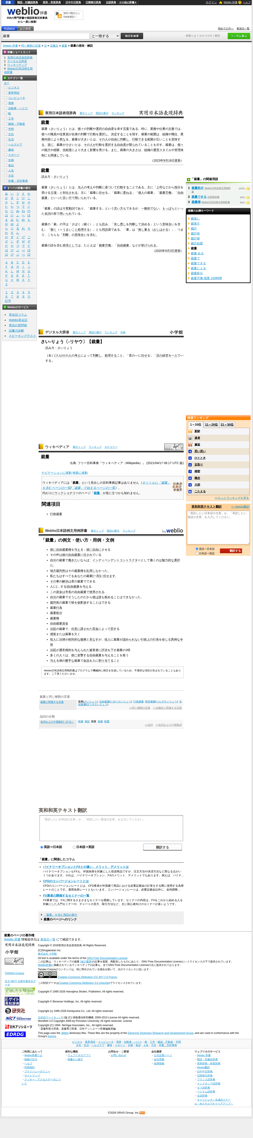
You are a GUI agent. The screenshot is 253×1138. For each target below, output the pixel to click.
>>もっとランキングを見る (232, 497)
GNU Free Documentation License (107, 958)
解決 (65, 581)
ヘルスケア (15, 144)
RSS (142, 1113)
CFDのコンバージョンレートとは (66, 881)
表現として (70, 245)
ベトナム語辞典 (206, 1091)
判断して (135, 224)
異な (63, 139)
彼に (53, 549)
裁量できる (199, 196)
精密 (197, 471)
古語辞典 (111, 2)
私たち (54, 576)
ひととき (200, 458)
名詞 (47, 213)
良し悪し (120, 224)
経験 (57, 150)
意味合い (168, 224)
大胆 (197, 484)
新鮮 (197, 431)
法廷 (53, 629)
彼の (65, 554)
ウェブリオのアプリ (79, 1055)
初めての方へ (226, 28)
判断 (90, 128)
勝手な (69, 660)
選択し (103, 134)
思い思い (200, 451)
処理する (84, 229)
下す (114, 650)
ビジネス (13, 87)
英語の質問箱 (18, 325)
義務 (83, 639)
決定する (117, 134)
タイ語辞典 (203, 1087)
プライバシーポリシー (37, 1071)
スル (58, 355)
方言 (11, 175)
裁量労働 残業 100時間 (206, 278)
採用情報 (159, 1063)
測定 (87, 721)
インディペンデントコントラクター (116, 560)
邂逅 (197, 444)
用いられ (81, 198)
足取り (198, 464)
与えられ (80, 650)
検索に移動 (80, 472)
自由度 (121, 144)
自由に (115, 139)
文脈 (171, 128)
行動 (93, 134)
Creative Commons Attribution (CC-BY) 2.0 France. (87, 977)
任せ (102, 192)
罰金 (95, 629)
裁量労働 (165, 192)
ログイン (211, 2)
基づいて (111, 187)
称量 (80, 721)
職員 (54, 134)
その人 (103, 139)
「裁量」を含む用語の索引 (60, 914)
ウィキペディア (57, 447)
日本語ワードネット (49, 1017)
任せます (109, 576)
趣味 (11, 149)
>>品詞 (149, 725)
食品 (11, 165)
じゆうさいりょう (120, 701)
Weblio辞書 (44, 965)
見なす (93, 639)
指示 (177, 187)
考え (90, 187)
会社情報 (159, 1059)
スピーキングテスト (22, 336)
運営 (156, 150)
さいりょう (58, 128)
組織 (165, 134)
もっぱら (168, 208)
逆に (50, 144)
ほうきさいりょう (97, 704)
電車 (11, 103)
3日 (172, 250)
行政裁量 (56, 514)
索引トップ (86, 113)
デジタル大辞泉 (57, 332)
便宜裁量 (150, 701)
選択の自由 (103, 128)
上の (150, 639)
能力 (47, 150)
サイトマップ (32, 1075)
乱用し (90, 570)
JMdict (65, 1033)
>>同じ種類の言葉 (139, 708)
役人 (53, 639)
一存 (96, 576)
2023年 (158, 160)
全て (6, 83)
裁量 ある (197, 253)
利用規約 (29, 1067)
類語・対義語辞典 (27, 2)
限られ (133, 144)
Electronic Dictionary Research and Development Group (160, 1033)
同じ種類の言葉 (31, 45)
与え (77, 549)
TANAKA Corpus (14, 973)
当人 (81, 187)
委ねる (127, 192)
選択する (111, 144)
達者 (197, 437)
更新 (178, 160)
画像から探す (75, 1059)
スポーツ (13, 155)
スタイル (165, 150)
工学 (11, 118)
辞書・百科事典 (18, 180)
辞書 (8, 2)
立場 (54, 192)
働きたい (74, 560)
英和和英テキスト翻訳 (63, 810)
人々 (62, 655)
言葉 (126, 128)
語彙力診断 (16, 330)
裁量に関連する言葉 (52, 702)
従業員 (64, 134)
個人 (141, 192)
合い (84, 234)
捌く (54, 229)
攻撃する (83, 655)
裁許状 (195, 233)
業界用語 (13, 92)
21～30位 (227, 424)
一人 (174, 355)
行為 (59, 607)
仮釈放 (81, 602)
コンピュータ (16, 98)
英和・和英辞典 (52, 2)
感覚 (53, 634)
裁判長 (54, 602)
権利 (68, 650)
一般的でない (150, 208)
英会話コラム (18, 314)
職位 (174, 134)
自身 (75, 134)
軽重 (106, 721)
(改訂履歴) (86, 961)
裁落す (195, 223)
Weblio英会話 (18, 320)
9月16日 (169, 160)
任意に (75, 629)
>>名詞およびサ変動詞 (169, 725)
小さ (69, 144)
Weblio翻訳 (203, 1067)
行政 (144, 639)
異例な (175, 639)
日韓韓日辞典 (93, 2)
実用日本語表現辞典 (60, 113)
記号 (8, 301)
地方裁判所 (57, 570)
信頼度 (67, 150)
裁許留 (195, 238)
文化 (11, 134)
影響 (93, 150)
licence (52, 1036)
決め (144, 224)
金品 (86, 660)
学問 (11, 129)
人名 (11, 170)
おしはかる (160, 229)
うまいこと (70, 229)
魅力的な (168, 560)
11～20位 (211, 424)
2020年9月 (162, 250)
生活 (11, 139)
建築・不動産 (16, 123)
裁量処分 (56, 613)
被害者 (93, 650)
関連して (57, 155)
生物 (11, 160)
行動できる (139, 139)
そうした (74, 597)
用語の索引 (102, 113)
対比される (70, 192)
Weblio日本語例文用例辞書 (66, 531)
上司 (159, 187)
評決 (104, 650)
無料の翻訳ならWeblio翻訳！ (71, 15)
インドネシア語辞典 (208, 1083)
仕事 (162, 128)
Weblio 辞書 (230, 2)
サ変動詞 (69, 208)
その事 (54, 581)
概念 (197, 478)
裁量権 (78, 570)
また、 (115, 150)
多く (53, 655)
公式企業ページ (163, 1055)
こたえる (200, 491)
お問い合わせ (118, 1055)
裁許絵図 (197, 243)
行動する (123, 187)
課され (84, 629)
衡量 (100, 721)
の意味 (76, 234)
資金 (59, 592)
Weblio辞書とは (33, 1055)
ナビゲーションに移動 (56, 472)
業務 (153, 128)
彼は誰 (96, 597)
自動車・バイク (18, 108)
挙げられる (148, 245)
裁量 (64, 45)
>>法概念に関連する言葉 (167, 708)
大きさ (133, 150)
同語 (105, 229)
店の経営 (162, 355)
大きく (85, 150)
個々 (81, 128)
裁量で (195, 258)
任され (87, 554)
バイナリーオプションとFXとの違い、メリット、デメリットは (85, 867)
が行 (96, 144)
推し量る (144, 229)
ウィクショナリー (66, 493)
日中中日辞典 (73, 2)
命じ (165, 639)
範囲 (153, 134)
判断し (124, 139)
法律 (62, 639)
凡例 (122, 332)
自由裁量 (123, 245)
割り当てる (106, 660)
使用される (96, 592)
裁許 (194, 228)
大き (84, 139)
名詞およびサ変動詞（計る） (57, 722)
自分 (53, 560)
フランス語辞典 (206, 1079)
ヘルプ (247, 2)
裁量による (198, 268)
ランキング (117, 113)
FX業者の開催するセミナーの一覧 (66, 895)
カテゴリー (110, 447)
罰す (114, 629)
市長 (68, 592)
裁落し (195, 218)
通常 (62, 650)
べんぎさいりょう (166, 701)
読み (105, 224)
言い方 (67, 198)
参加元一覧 (243, 28)
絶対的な (74, 639)
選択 (177, 560)
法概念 (54, 45)
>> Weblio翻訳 (240, 506)
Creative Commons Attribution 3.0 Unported (84, 982)
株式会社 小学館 (47, 953)
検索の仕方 (30, 1059)
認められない (132, 639)
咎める (109, 597)
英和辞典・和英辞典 (208, 1063)
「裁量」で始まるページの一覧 (93, 488)
